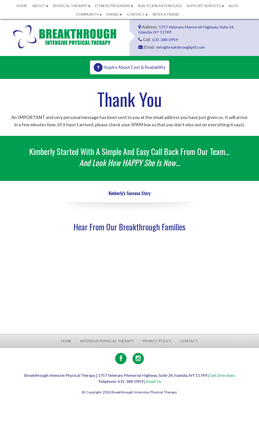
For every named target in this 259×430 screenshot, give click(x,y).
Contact (136, 14)
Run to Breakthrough (160, 6)
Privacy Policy (157, 341)
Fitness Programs (112, 6)
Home (22, 6)
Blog (233, 6)
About (38, 6)
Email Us (153, 381)
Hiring (112, 14)
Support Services (204, 6)
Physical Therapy (70, 6)
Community (87, 14)
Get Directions (222, 375)
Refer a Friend (165, 14)
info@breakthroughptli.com (180, 47)
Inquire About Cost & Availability (135, 67)
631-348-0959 (165, 39)
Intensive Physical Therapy (107, 341)
